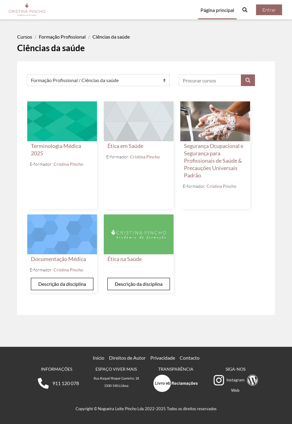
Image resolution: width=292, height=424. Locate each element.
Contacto (190, 358)
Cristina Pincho (68, 164)
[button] (245, 9)
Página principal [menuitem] (217, 10)
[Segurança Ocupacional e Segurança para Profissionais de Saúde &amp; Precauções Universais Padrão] (215, 121)
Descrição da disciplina (62, 284)
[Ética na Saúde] (139, 234)
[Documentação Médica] (62, 234)
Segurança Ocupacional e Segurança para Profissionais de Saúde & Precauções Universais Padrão (213, 161)
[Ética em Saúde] (139, 121)
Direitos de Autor (127, 358)
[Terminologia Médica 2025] (62, 121)
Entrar (269, 10)
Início (98, 358)
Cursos (24, 37)
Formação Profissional (62, 37)
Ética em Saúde (125, 146)
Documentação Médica (58, 259)
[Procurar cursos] (210, 80)
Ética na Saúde (124, 259)
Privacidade (162, 358)
